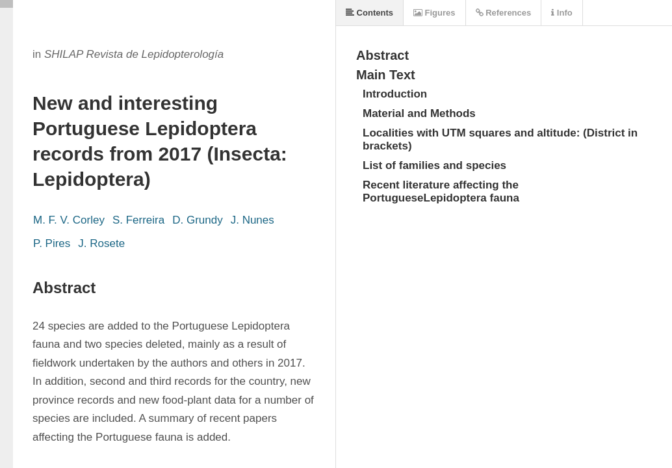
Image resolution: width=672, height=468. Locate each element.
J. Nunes (252, 220)
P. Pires (51, 243)
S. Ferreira (138, 220)
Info (561, 13)
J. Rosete (101, 243)
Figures (434, 13)
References (504, 13)
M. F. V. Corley (69, 220)
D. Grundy (197, 220)
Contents (369, 13)
